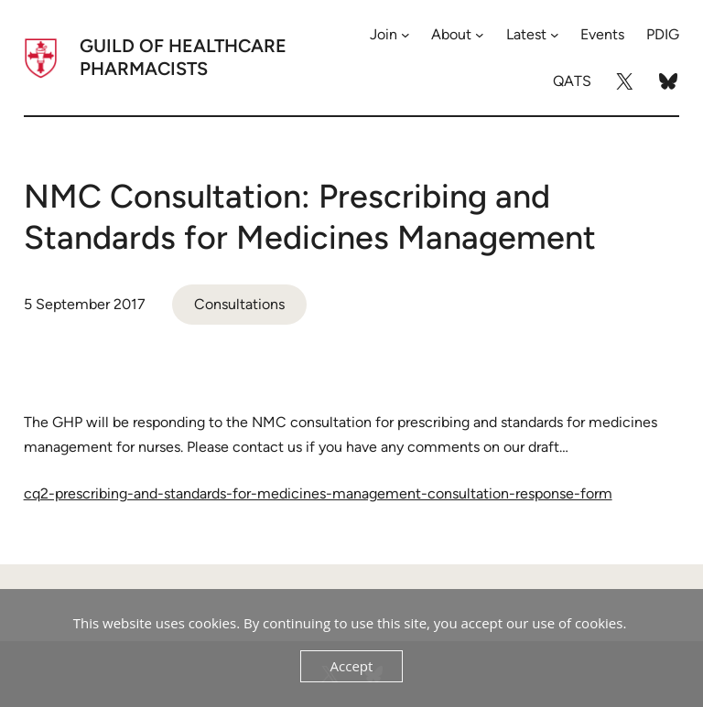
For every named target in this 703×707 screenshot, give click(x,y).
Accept (351, 666)
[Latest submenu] (554, 34)
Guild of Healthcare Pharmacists (183, 57)
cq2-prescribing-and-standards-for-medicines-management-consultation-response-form (318, 493)
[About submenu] (479, 34)
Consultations (239, 304)
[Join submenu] (405, 34)
